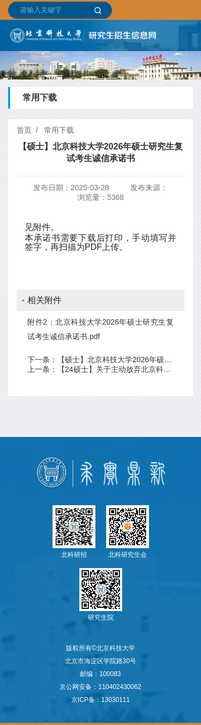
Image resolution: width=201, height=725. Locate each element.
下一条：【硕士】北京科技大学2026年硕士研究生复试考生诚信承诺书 (100, 359)
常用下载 (59, 130)
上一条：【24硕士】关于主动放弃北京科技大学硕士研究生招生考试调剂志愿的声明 (100, 369)
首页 (24, 130)
